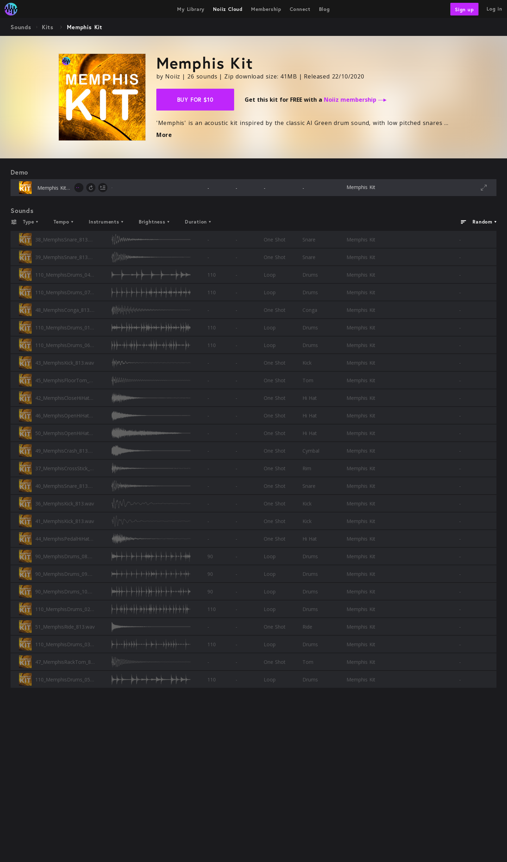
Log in (494, 8)
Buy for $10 (195, 99)
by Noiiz (168, 76)
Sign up (464, 9)
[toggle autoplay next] (102, 187)
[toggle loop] (90, 187)
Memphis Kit (360, 187)
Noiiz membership (355, 99)
